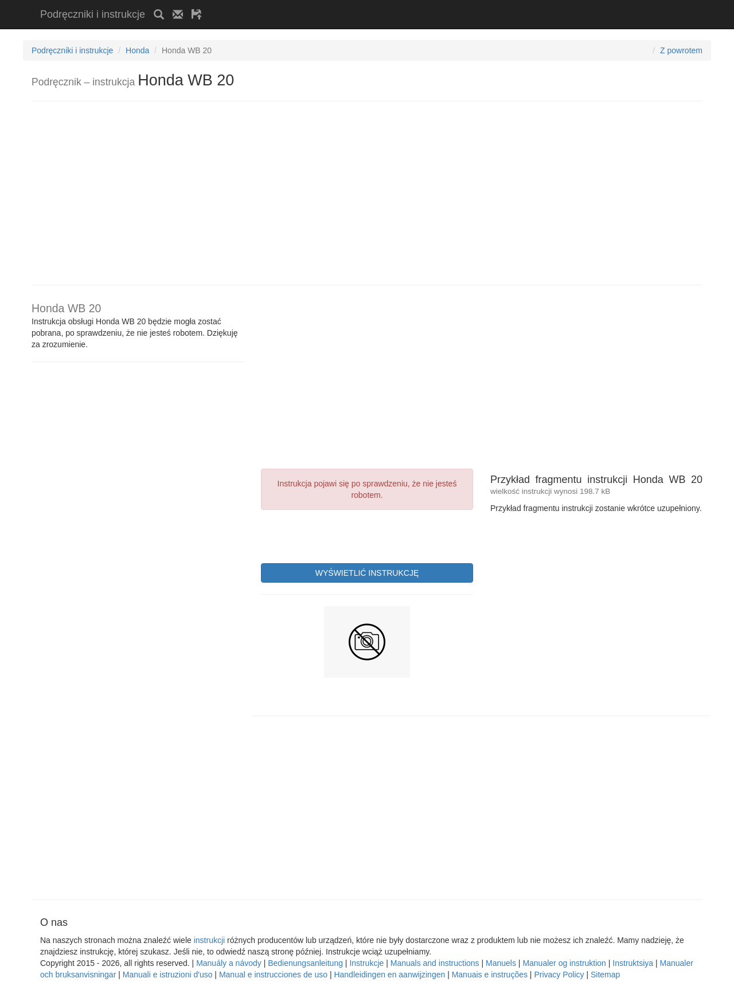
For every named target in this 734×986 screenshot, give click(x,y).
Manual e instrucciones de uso (273, 974)
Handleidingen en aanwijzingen (389, 974)
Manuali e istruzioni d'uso (168, 974)
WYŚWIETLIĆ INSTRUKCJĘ (367, 573)
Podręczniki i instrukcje (92, 14)
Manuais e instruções (490, 974)
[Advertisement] (344, 4)
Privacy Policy (559, 974)
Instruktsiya (632, 963)
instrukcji (209, 940)
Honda (137, 50)
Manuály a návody (228, 963)
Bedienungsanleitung (305, 963)
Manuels (501, 963)
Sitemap (605, 974)
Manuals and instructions (435, 963)
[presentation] (348, 535)
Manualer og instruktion (564, 963)
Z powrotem (681, 50)
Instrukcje (366, 963)
